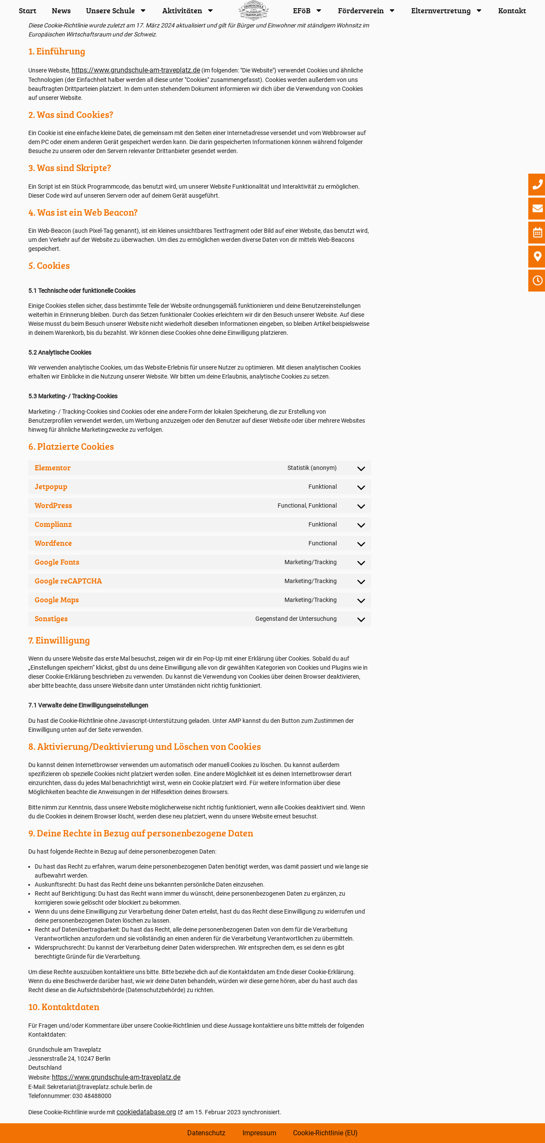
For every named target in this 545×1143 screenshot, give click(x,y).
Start (27, 10)
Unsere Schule (116, 10)
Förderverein (367, 10)
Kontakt (512, 10)
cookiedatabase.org (146, 1112)
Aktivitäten (188, 10)
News (61, 10)
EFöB (308, 10)
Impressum (259, 1133)
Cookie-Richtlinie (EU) (325, 1133)
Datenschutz (206, 1133)
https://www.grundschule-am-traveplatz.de (136, 70)
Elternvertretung (447, 10)
